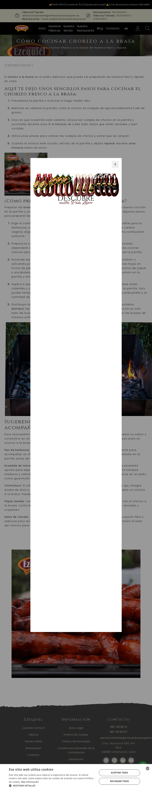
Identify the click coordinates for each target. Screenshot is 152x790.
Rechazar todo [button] (119, 781)
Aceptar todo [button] (119, 772)
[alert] (76, 777)
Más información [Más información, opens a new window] (30, 781)
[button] (52, 785)
